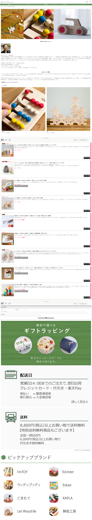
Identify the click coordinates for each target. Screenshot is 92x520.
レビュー (27, 4)
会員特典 (46, 4)
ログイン (82, 4)
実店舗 (64, 4)
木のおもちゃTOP (3, 6)
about (9, 4)
